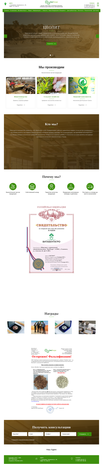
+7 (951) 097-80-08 (89, 6)
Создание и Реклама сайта (16, 460)
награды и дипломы (54, 132)
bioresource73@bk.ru (89, 7)
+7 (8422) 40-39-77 (89, 5)
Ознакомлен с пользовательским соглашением (23, 439)
